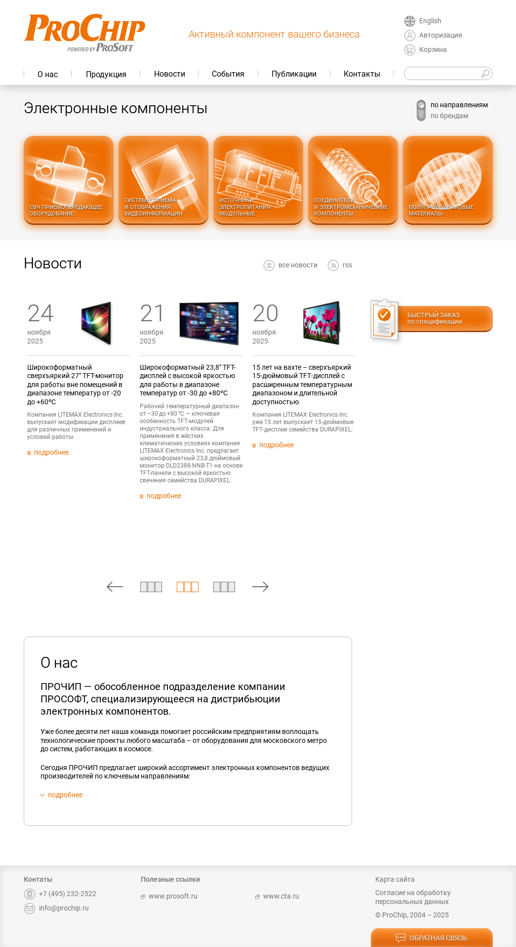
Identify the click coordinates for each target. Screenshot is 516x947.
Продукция (106, 74)
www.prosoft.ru (169, 896)
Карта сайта (395, 879)
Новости (169, 74)
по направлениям (459, 105)
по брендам (449, 116)
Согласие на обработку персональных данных (413, 897)
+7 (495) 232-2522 (60, 894)
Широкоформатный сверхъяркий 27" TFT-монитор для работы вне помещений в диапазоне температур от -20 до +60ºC (160, 384)
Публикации (294, 74)
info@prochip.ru (56, 908)
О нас (48, 74)
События (228, 74)
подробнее (65, 795)
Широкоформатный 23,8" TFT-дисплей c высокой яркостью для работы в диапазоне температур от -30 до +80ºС (272, 380)
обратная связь (432, 939)
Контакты (362, 74)
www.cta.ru (277, 896)
